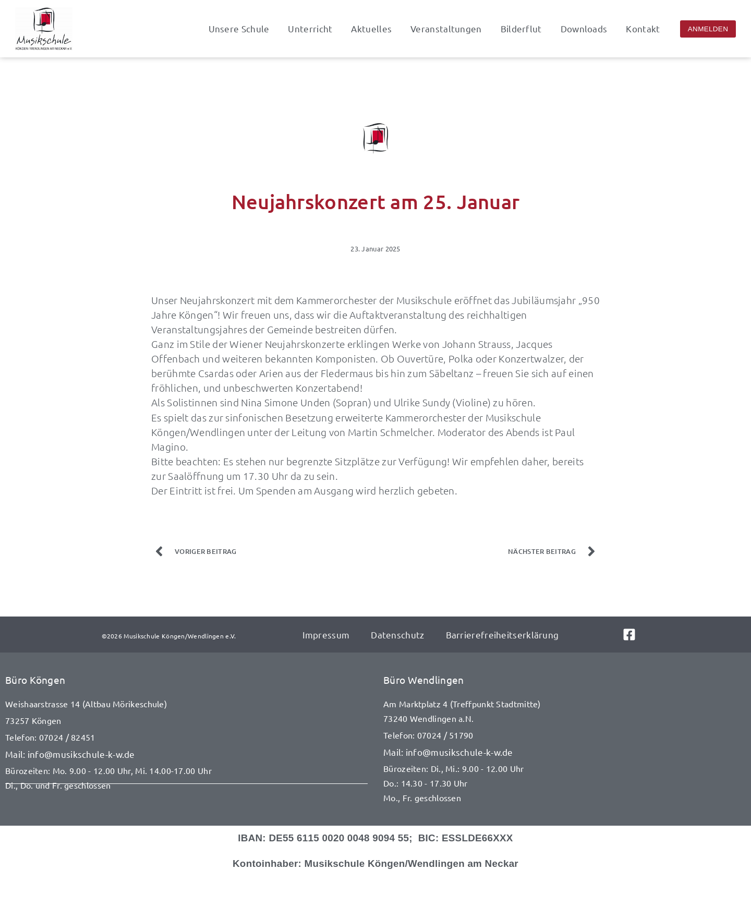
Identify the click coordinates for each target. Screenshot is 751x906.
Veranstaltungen (446, 28)
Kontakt (643, 28)
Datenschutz (396, 634)
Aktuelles (371, 28)
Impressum (326, 634)
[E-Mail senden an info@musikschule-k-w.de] (186, 754)
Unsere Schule (239, 28)
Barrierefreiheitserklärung (501, 634)
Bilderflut (521, 28)
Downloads (584, 28)
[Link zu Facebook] (636, 634)
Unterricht (310, 28)
